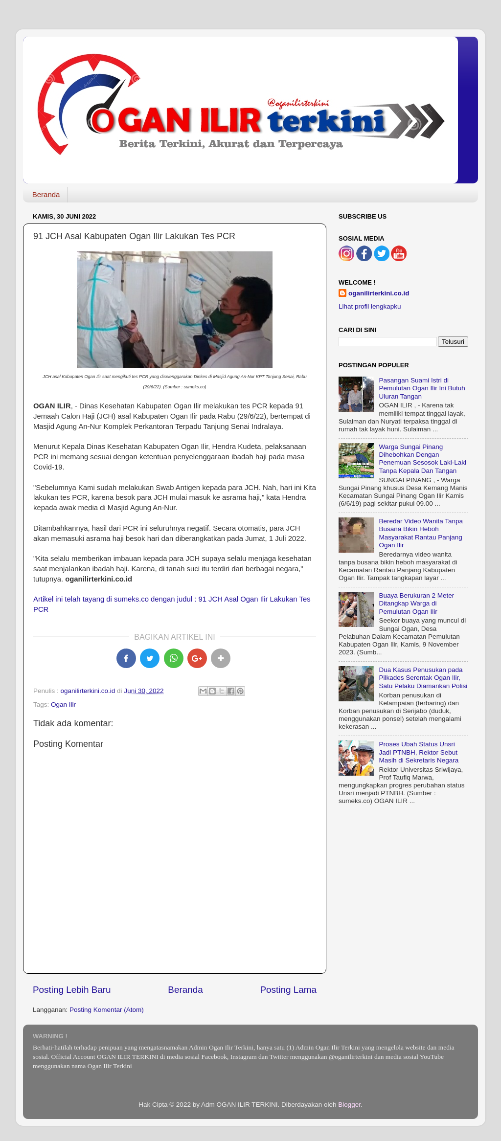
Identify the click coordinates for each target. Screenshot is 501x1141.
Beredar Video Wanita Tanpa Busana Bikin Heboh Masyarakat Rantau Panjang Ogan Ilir (421, 533)
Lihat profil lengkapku (370, 306)
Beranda (46, 194)
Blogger (349, 1104)
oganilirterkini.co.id (379, 293)
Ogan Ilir (63, 704)
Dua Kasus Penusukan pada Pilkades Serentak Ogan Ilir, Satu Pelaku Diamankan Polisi (423, 677)
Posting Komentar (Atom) (106, 1009)
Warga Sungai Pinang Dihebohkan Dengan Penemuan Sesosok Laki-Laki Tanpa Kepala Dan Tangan (422, 458)
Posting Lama (288, 989)
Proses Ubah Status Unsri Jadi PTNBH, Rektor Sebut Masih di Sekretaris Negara (418, 751)
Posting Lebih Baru (72, 989)
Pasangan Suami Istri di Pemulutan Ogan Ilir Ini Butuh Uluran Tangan (422, 388)
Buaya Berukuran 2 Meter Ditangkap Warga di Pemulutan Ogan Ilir (416, 603)
